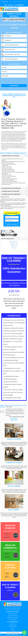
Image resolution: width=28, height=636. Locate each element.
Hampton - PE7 (14, 245)
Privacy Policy (13, 624)
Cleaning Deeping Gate (13, 615)
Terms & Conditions (12, 626)
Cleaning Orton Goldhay (12, 617)
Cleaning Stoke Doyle (12, 613)
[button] (12, 419)
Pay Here (13, 628)
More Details (15, 535)
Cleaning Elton (13, 619)
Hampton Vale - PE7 (14, 241)
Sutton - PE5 (14, 247)
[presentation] (10, 81)
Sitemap (12, 630)
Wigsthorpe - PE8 (14, 243)
